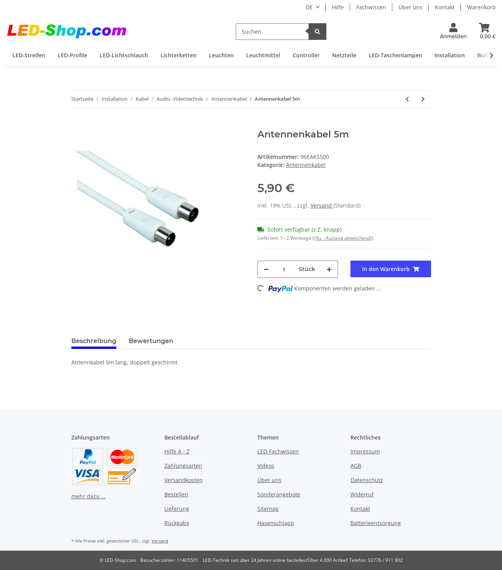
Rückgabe (177, 523)
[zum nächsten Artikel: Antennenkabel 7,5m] (423, 99)
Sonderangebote (278, 494)
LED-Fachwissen (278, 451)
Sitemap (268, 508)
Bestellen (176, 494)
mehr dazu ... (88, 496)
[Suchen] (272, 31)
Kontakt (445, 7)
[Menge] (283, 269)
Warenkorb (481, 7)
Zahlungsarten (183, 465)
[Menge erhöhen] (329, 269)
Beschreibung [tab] (93, 341)
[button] (453, 31)
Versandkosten (183, 480)
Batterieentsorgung (375, 523)
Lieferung (176, 508)
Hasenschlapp (275, 523)
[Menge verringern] (266, 269)
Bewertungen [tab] (151, 341)
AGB (355, 465)
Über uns (410, 7)
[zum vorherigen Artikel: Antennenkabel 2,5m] (407, 99)
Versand (322, 205)
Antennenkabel (306, 164)
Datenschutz (366, 480)
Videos (265, 465)
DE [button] (309, 7)
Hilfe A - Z (177, 451)
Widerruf (362, 494)
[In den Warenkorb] (77, 124)
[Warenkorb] (484, 31)
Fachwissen (371, 7)
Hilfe (338, 7)
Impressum (365, 451)
